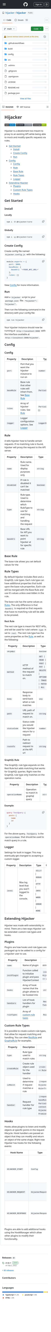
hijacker (9, 12)
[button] (43, 221)
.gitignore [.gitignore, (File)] (12, 71)
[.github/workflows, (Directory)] (16, 43)
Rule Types (18, 175)
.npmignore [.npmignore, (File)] (13, 76)
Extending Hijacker (18, 182)
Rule (15, 167)
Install (16, 149)
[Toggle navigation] (4, 4)
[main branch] (9, 29)
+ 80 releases (8, 1270)
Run (15, 156)
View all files (25, 98)
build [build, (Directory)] (10, 48)
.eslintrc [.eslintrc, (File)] (11, 65)
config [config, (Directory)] (11, 54)
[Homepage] (25, 4)
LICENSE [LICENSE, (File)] (12, 82)
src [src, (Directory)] (9, 60)
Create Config (20, 153)
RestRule (32, 1037)
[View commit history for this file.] (44, 37)
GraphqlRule (10, 1040)
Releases (9, 1257)
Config (12, 160)
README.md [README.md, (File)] (13, 87)
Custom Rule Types (23, 189)
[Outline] (47, 107)
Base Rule (18, 171)
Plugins (17, 186)
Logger (16, 179)
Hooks (16, 193)
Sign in (38, 4)
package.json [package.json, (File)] (14, 93)
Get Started (14, 146)
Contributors (9, 1277)
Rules (7, 604)
